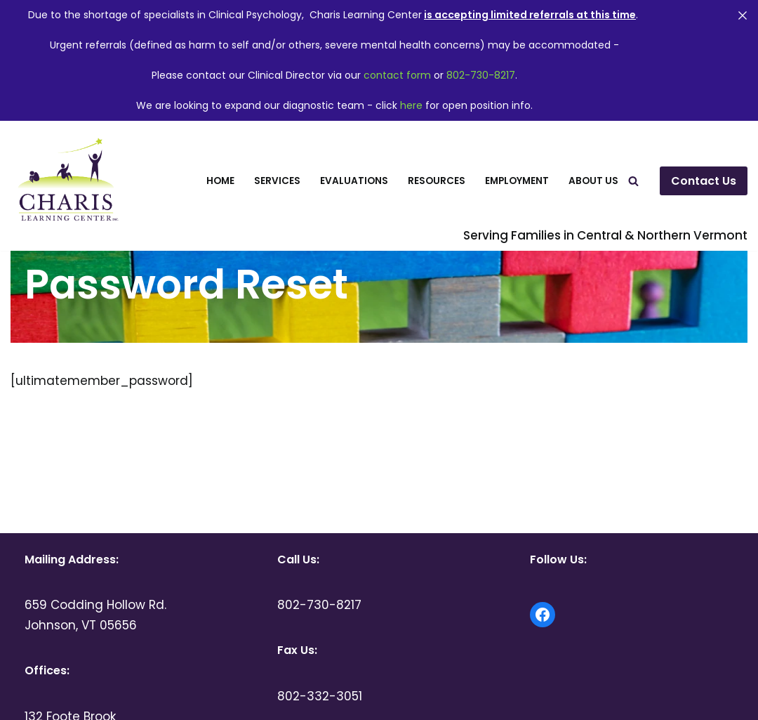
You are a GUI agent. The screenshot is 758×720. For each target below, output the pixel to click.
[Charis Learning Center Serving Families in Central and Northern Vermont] (66, 181)
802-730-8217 (480, 75)
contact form (397, 75)
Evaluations (354, 181)
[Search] (633, 181)
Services (277, 181)
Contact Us (703, 181)
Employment (517, 181)
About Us (593, 181)
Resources (436, 181)
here (411, 105)
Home (220, 181)
